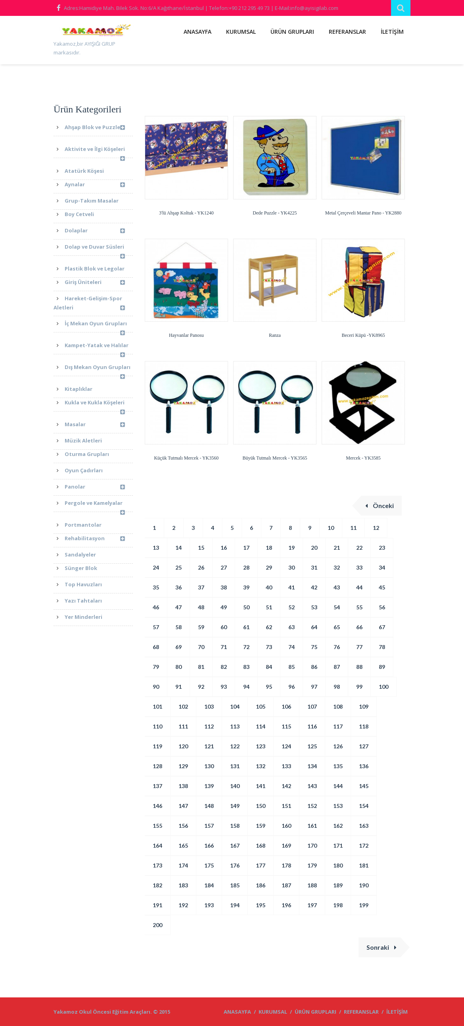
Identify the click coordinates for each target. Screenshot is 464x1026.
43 (337, 587)
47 (178, 607)
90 (156, 686)
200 (157, 925)
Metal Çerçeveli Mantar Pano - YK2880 (363, 213)
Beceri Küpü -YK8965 (363, 335)
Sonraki (381, 947)
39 (246, 587)
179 (312, 865)
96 (291, 686)
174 (183, 865)
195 (260, 905)
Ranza (275, 335)
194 (235, 905)
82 (223, 666)
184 (209, 885)
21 (337, 547)
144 (338, 786)
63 (291, 627)
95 (269, 686)
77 (359, 646)
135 (338, 766)
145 (363, 786)
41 (291, 587)
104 (235, 706)
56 (382, 607)
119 (157, 746)
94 (246, 686)
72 (246, 646)
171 (338, 845)
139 (209, 786)
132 (260, 766)
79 (156, 666)
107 (312, 706)
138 (183, 786)
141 (260, 786)
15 (201, 547)
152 (312, 805)
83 (246, 666)
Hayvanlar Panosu (186, 335)
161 (312, 825)
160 (286, 825)
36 (178, 587)
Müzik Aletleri (83, 440)
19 (291, 547)
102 (183, 706)
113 (235, 726)
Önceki (379, 505)
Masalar (95, 425)
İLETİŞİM (392, 31)
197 (312, 905)
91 (178, 686)
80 (178, 666)
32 (337, 567)
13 (156, 547)
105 (260, 706)
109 (363, 706)
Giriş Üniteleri (95, 283)
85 (291, 666)
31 (314, 567)
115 (286, 726)
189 (338, 885)
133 (286, 766)
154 (363, 805)
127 (363, 746)
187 (286, 885)
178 (286, 865)
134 (312, 766)
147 (183, 805)
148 (209, 805)
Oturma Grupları (87, 454)
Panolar (95, 487)
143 (312, 786)
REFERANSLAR (347, 31)
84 (269, 666)
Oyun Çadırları (84, 470)
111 (183, 726)
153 (338, 805)
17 (246, 547)
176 (235, 865)
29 (269, 567)
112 (209, 726)
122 (235, 746)
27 (223, 567)
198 (338, 905)
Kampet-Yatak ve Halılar (96, 348)
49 (223, 607)
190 (363, 885)
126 (338, 746)
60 (223, 627)
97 (314, 686)
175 (209, 865)
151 (286, 805)
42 (314, 587)
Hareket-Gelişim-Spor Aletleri (89, 304)
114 (260, 726)
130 (209, 766)
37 (201, 587)
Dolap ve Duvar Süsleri (95, 249)
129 (183, 766)
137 (157, 786)
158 (235, 825)
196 (286, 905)
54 (337, 607)
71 (223, 646)
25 (178, 567)
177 (260, 865)
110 (157, 726)
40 (269, 587)
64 (314, 627)
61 (246, 627)
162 (338, 825)
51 (269, 607)
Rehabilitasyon (95, 539)
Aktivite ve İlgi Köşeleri (95, 151)
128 (157, 766)
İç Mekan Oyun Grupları (96, 326)
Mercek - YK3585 (363, 458)
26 (201, 567)
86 (314, 666)
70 (201, 646)
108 (338, 706)
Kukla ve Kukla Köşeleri (95, 405)
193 (209, 905)
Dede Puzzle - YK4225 (275, 213)
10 (331, 527)
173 (157, 865)
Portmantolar (83, 524)
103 (209, 706)
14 (178, 547)
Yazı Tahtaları (83, 600)
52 (291, 607)
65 (337, 627)
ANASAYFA (197, 31)
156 (183, 825)
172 (363, 845)
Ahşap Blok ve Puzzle (95, 129)
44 (359, 587)
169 (286, 845)
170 (312, 845)
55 (359, 607)
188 (312, 885)
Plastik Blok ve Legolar (95, 268)
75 (314, 646)
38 (223, 587)
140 (235, 786)
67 (382, 627)
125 (312, 746)
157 (209, 825)
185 (235, 885)
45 (382, 587)
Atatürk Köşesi (84, 170)
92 (201, 686)
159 (260, 825)
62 (269, 627)
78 (382, 646)
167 (235, 845)
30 (291, 567)
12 (376, 527)
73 (269, 646)
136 (363, 766)
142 (286, 786)
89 (382, 666)
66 (359, 627)
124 (286, 746)
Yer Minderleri (83, 616)
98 (337, 686)
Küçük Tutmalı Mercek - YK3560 (186, 458)
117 (338, 726)
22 (359, 547)
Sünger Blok (81, 568)
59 (201, 627)
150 (260, 805)
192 (183, 905)
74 (291, 646)
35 (156, 587)
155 (157, 825)
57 (156, 627)
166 (209, 845)
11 (353, 527)
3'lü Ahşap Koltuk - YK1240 (186, 213)
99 (359, 686)
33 (359, 567)
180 (338, 865)
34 (382, 567)
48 (201, 607)
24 (156, 567)
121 (209, 746)
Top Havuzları (83, 584)
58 (178, 627)
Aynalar (95, 185)
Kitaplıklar (78, 388)
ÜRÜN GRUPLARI (292, 31)
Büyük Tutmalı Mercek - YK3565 (275, 458)
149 (235, 805)
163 (363, 825)
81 (201, 666)
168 (260, 845)
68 (156, 646)
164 (157, 845)
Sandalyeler (80, 554)
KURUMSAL (241, 31)
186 (260, 885)
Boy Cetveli (79, 214)
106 (286, 706)
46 (156, 607)
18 (269, 547)
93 (223, 686)
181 (363, 865)
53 (314, 607)
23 (382, 547)
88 (359, 666)
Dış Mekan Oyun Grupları (97, 369)
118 (363, 726)
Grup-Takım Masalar (92, 200)
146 (157, 805)
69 (178, 646)
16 (223, 547)
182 (157, 885)
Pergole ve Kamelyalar (95, 505)
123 (260, 746)
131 (235, 766)
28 (246, 567)
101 (157, 706)
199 (363, 905)
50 (246, 607)
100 (383, 686)
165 (183, 845)
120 (183, 746)
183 (183, 885)
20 (314, 547)
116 (312, 726)
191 (157, 905)
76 (337, 646)
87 (337, 666)
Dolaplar (95, 231)
